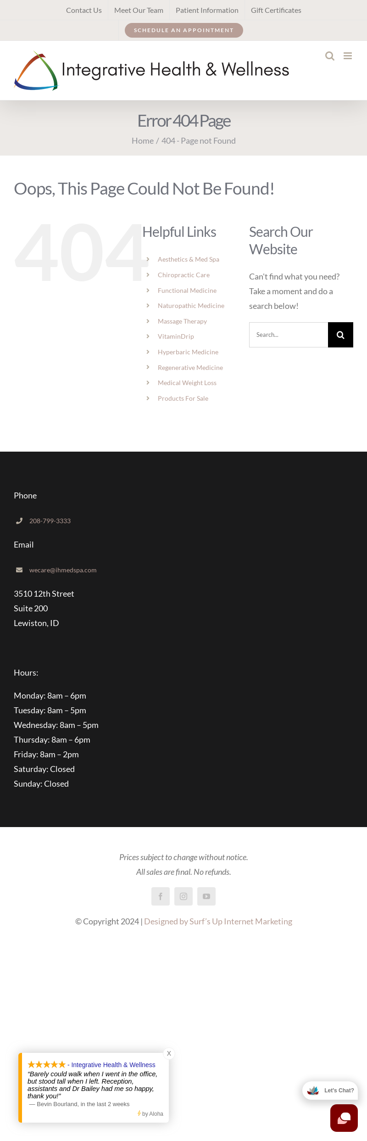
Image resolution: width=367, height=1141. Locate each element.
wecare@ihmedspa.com (63, 570)
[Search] (340, 334)
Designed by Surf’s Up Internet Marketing (218, 921)
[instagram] (183, 896)
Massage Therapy (182, 321)
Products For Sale (183, 398)
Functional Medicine (187, 290)
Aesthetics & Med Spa (188, 259)
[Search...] (288, 334)
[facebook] (160, 896)
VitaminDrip (176, 336)
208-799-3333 (50, 521)
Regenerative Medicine (190, 367)
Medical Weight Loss (187, 382)
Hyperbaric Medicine (188, 352)
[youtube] (206, 896)
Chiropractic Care (184, 275)
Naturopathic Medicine (191, 305)
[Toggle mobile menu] (348, 56)
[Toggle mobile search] (329, 56)
